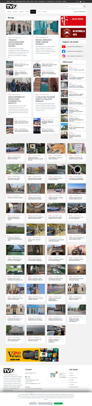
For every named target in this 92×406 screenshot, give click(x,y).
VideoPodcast (50, 1)
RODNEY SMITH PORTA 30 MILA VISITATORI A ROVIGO (49, 65)
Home (8, 1)
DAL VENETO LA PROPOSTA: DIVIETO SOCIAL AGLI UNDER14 (76, 86)
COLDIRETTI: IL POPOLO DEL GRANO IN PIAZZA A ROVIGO (76, 158)
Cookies (71, 384)
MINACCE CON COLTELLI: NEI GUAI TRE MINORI (21, 65)
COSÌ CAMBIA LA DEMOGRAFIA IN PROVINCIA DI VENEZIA (76, 78)
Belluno (45, 11)
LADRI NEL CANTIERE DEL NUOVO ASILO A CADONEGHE (76, 103)
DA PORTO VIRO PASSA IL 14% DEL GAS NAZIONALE (76, 218)
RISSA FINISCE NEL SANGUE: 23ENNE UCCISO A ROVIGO (55, 218)
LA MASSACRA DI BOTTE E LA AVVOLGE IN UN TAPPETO (15, 319)
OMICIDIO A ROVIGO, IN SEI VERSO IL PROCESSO (14, 158)
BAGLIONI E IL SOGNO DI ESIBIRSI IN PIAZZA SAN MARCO (75, 137)
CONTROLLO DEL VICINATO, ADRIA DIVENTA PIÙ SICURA (34, 198)
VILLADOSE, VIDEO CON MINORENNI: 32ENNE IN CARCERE (47, 122)
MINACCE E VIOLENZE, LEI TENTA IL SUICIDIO (75, 299)
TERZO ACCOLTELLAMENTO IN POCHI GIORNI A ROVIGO (76, 238)
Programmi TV (42, 1)
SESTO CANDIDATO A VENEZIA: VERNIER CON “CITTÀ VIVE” (76, 95)
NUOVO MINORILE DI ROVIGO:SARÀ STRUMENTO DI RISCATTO (16, 100)
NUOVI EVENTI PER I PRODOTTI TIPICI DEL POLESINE (76, 279)
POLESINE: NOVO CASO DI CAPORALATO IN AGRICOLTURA (15, 279)
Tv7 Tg (70, 67)
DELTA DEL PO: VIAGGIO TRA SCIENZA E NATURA (35, 340)
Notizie (71, 375)
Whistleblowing (73, 387)
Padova (9, 11)
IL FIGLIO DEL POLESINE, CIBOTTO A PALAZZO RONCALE (45, 99)
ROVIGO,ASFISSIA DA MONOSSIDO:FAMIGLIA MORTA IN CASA (35, 159)
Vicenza (21, 11)
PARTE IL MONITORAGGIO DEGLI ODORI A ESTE (76, 128)
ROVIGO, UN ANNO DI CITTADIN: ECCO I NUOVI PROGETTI (56, 260)
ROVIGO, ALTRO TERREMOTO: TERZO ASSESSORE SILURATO (21, 131)
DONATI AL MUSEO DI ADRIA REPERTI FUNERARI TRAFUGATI (35, 279)
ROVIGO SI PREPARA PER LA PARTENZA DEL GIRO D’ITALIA (56, 319)
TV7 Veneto (58, 1)
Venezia (15, 11)
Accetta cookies (58, 403)
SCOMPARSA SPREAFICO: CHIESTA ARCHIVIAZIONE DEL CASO (15, 239)
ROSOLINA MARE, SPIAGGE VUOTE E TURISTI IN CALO (75, 198)
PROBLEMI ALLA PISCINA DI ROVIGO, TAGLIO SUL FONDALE (35, 319)
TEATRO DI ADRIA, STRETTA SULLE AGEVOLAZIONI (14, 340)
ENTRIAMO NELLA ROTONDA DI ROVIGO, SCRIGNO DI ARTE (35, 218)
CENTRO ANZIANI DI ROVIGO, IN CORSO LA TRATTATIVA (15, 299)
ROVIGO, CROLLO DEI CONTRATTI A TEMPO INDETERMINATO (74, 320)
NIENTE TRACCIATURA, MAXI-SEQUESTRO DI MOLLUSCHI (21, 122)
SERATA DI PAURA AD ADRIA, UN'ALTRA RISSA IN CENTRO (35, 179)
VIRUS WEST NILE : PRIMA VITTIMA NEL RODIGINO (14, 179)
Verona (27, 11)
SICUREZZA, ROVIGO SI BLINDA (15, 197)
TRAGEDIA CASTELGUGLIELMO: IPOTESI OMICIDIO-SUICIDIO (16, 43)
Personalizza (33, 403)
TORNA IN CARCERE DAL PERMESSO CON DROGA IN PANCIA (20, 74)
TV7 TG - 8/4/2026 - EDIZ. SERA (76, 70)
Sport (36, 1)
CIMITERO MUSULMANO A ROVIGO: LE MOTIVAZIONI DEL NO (49, 74)
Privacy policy (73, 382)
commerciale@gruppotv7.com (33, 383)
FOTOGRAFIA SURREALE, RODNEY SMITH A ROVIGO (48, 131)
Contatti (64, 1)
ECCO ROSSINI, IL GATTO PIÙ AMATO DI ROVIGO (55, 158)
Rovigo (33, 11)
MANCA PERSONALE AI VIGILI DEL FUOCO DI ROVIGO (76, 260)
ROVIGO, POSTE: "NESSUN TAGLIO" (34, 240)
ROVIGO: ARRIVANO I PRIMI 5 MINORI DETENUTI (44, 42)
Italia (28, 1)
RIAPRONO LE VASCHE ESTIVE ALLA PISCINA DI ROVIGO (56, 279)
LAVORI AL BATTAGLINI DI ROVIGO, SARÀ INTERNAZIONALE (55, 299)
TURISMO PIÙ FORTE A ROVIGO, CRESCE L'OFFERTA (35, 299)
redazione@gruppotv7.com (32, 380)
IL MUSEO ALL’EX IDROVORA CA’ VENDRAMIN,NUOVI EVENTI (76, 179)
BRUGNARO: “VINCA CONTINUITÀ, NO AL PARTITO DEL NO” (76, 112)
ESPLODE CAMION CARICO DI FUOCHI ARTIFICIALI (56, 179)
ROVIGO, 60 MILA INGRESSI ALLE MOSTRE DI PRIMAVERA (35, 260)
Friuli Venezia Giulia (21, 1)
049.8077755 (32, 373)
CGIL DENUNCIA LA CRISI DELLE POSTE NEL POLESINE (56, 240)
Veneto (13, 1)
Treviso (39, 11)
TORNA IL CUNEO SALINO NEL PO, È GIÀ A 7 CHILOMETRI (15, 260)
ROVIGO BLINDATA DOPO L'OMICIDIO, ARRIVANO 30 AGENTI (14, 218)
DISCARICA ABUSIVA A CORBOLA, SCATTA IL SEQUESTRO (54, 341)
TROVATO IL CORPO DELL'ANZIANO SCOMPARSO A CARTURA (76, 120)
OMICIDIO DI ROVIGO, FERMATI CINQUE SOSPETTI (56, 198)
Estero (32, 1)
